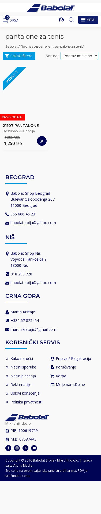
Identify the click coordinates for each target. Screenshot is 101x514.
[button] (62, 20)
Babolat (11, 46)
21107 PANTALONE (21, 125)
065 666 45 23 (22, 214)
